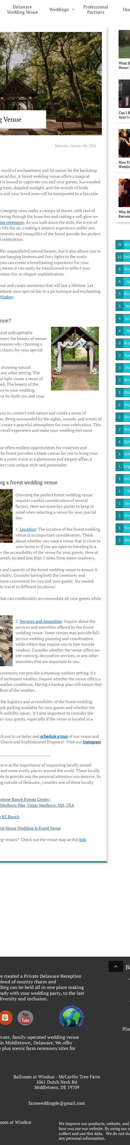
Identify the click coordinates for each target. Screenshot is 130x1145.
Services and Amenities (41, 621)
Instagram (92, 742)
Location (28, 529)
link (82, 839)
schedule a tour (54, 736)
